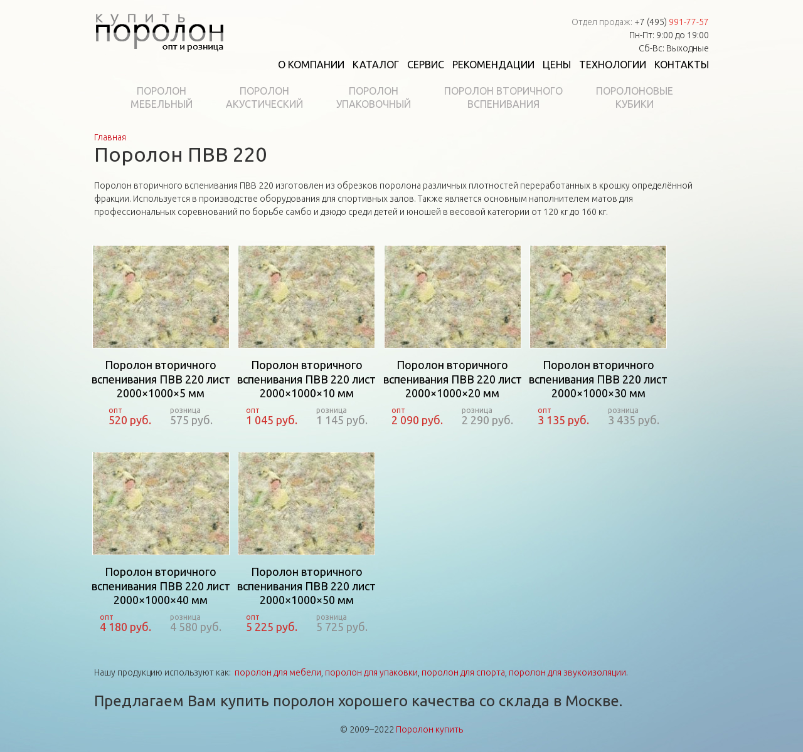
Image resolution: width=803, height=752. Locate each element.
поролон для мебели (278, 672)
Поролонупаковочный (373, 97)
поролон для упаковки (371, 672)
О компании (311, 64)
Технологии (612, 64)
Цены (557, 64)
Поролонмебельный (161, 97)
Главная (110, 137)
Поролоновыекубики (634, 97)
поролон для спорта (463, 672)
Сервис (425, 64)
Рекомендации (493, 64)
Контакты (681, 64)
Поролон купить (429, 729)
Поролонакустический (264, 97)
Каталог (376, 64)
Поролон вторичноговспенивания (503, 97)
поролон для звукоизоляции (567, 672)
